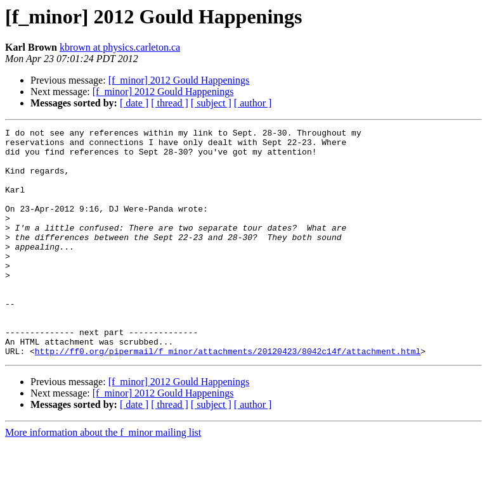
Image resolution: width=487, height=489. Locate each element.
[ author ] (253, 103)
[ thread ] (169, 103)
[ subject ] (211, 103)
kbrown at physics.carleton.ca (120, 47)
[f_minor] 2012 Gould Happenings (179, 80)
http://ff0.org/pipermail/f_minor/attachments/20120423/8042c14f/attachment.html (227, 396)
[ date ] (134, 103)
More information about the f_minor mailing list (103, 478)
